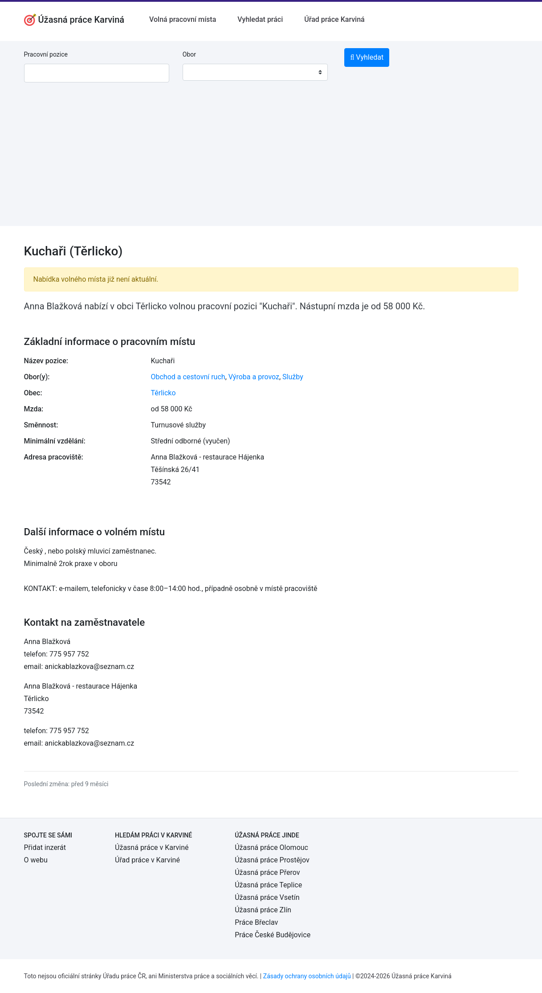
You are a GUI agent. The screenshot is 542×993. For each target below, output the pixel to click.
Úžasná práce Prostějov (272, 860)
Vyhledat (366, 57)
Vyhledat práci (260, 19)
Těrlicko (163, 393)
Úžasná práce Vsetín (267, 897)
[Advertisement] (271, 163)
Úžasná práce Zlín (263, 910)
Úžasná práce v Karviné (151, 847)
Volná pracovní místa (182, 19)
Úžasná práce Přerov (267, 872)
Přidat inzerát (45, 847)
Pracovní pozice (46, 54)
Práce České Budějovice (272, 935)
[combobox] (255, 72)
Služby (292, 377)
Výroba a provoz (253, 377)
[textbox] (201, 72)
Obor (189, 54)
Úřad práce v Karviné (147, 860)
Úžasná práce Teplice (268, 885)
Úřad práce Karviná (334, 19)
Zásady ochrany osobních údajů (307, 976)
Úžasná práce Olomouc (271, 847)
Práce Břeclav (256, 922)
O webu (36, 860)
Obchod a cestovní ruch (188, 377)
